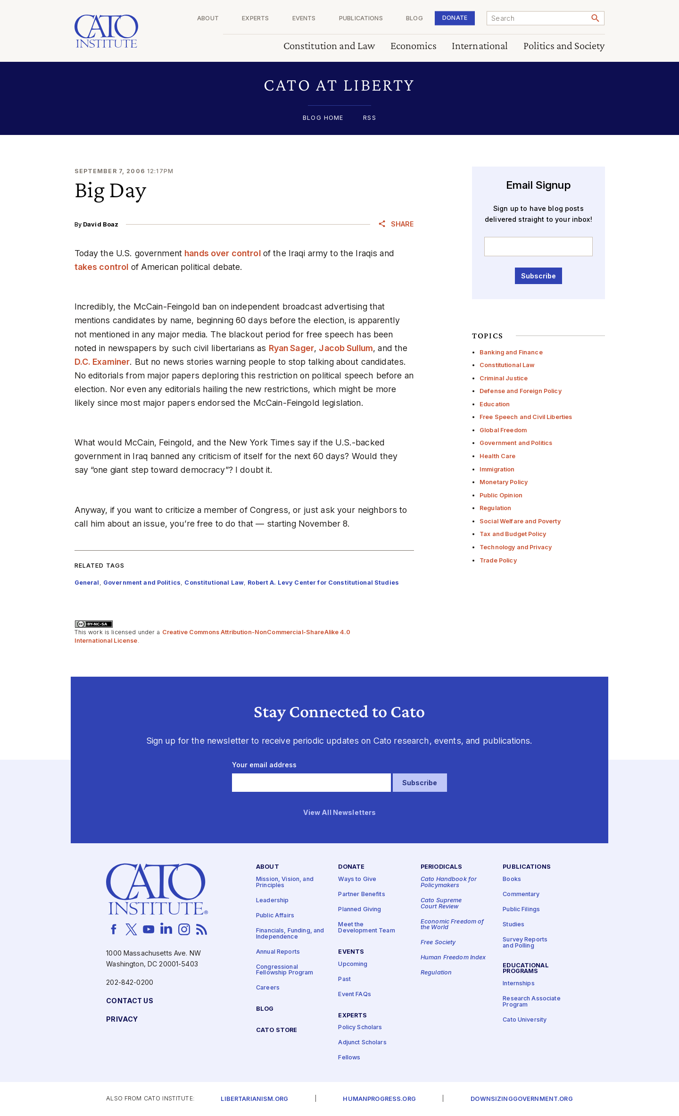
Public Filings (521, 909)
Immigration (497, 469)
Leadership (272, 901)
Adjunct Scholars (362, 1043)
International (480, 46)
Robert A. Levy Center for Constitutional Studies (323, 582)
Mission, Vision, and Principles (285, 882)
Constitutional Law (507, 365)
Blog (414, 19)
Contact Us (129, 1001)
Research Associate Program (532, 1002)
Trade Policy (498, 560)
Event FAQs (354, 994)
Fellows (349, 1058)
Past (344, 979)
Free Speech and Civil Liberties (526, 416)
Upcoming (352, 964)
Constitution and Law (329, 46)
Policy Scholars (360, 1028)
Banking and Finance (511, 352)
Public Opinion (501, 495)
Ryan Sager (291, 348)
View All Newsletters (339, 812)
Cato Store (276, 1030)
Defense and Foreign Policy (521, 390)
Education (495, 404)
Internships (519, 984)
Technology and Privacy (516, 547)
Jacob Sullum (346, 348)
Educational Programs (526, 969)
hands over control (222, 253)
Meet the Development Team (366, 928)
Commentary (521, 894)
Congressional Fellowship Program (285, 970)
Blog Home (323, 118)
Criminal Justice (504, 378)
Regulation (495, 508)
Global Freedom (503, 430)
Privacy (122, 1019)
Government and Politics (516, 442)
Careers (268, 988)
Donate (454, 17)
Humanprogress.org (379, 1099)
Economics (413, 46)
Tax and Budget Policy (513, 533)
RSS (369, 118)
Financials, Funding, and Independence (290, 934)
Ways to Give (357, 879)
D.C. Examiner (102, 362)
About (208, 19)
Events (304, 19)
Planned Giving (359, 909)
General (87, 582)
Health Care (498, 456)
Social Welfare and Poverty (520, 521)
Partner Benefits (361, 894)
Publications (361, 19)
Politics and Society (564, 46)
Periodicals (442, 867)
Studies (513, 925)
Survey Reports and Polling (525, 943)
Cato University (525, 1020)
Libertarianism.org (254, 1099)
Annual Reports (278, 952)
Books (512, 879)
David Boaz (100, 224)
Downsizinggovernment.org (521, 1099)
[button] (340, 84)
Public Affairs (275, 916)
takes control (102, 267)
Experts (255, 19)
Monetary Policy (504, 482)
